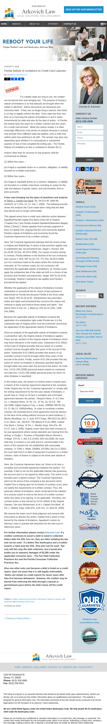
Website (23, 24)
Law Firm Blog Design (90, 715)
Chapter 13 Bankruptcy (89, 211)
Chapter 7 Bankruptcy (88, 216)
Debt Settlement (85, 264)
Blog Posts (85, 652)
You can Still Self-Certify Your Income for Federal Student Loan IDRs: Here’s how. (89, 325)
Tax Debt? (80, 314)
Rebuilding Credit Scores (25, 602)
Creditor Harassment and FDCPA (24, 599)
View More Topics (84, 274)
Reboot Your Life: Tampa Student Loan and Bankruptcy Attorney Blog (31, 12)
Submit (89, 160)
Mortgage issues (85, 259)
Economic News (85, 269)
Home (7, 24)
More (101, 24)
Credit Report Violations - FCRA (87, 245)
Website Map (70, 652)
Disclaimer (41, 652)
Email (81, 372)
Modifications (84, 239)
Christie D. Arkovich (89, 86)
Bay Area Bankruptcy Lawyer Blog (89, 347)
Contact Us (79, 24)
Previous (9, 618)
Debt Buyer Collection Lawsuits (49, 599)
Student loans (85, 206)
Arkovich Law (52, 532)
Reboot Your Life (85, 234)
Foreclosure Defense (87, 221)
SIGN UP (89, 387)
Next (27, 618)
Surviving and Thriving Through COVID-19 (86, 252)
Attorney (59, 24)
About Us (41, 24)
